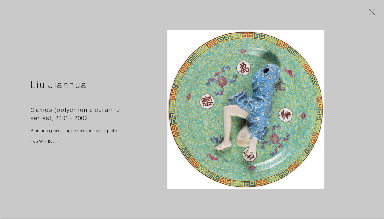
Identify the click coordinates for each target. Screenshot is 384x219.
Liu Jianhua (59, 88)
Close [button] (374, 13)
